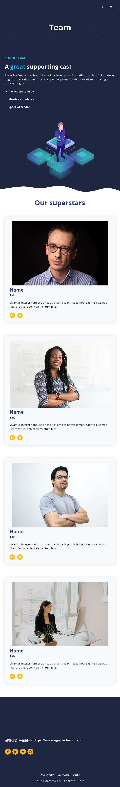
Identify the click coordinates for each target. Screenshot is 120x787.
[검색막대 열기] (102, 7)
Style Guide (63, 774)
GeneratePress (78, 780)
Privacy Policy (47, 774)
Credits (76, 774)
